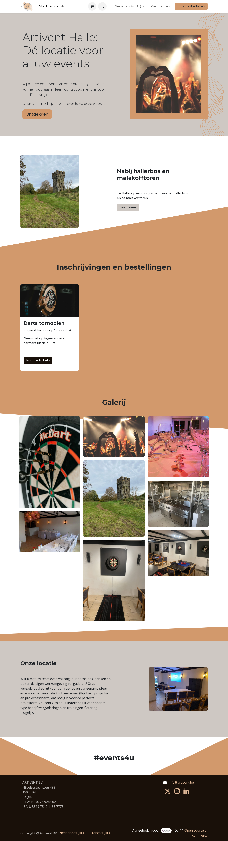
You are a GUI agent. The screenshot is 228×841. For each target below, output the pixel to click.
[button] (102, 6)
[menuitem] (49, 6)
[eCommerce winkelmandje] (92, 6)
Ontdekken (37, 114)
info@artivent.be (181, 782)
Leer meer (128, 207)
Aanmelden (160, 6)
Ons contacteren (191, 6)
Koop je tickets (38, 360)
